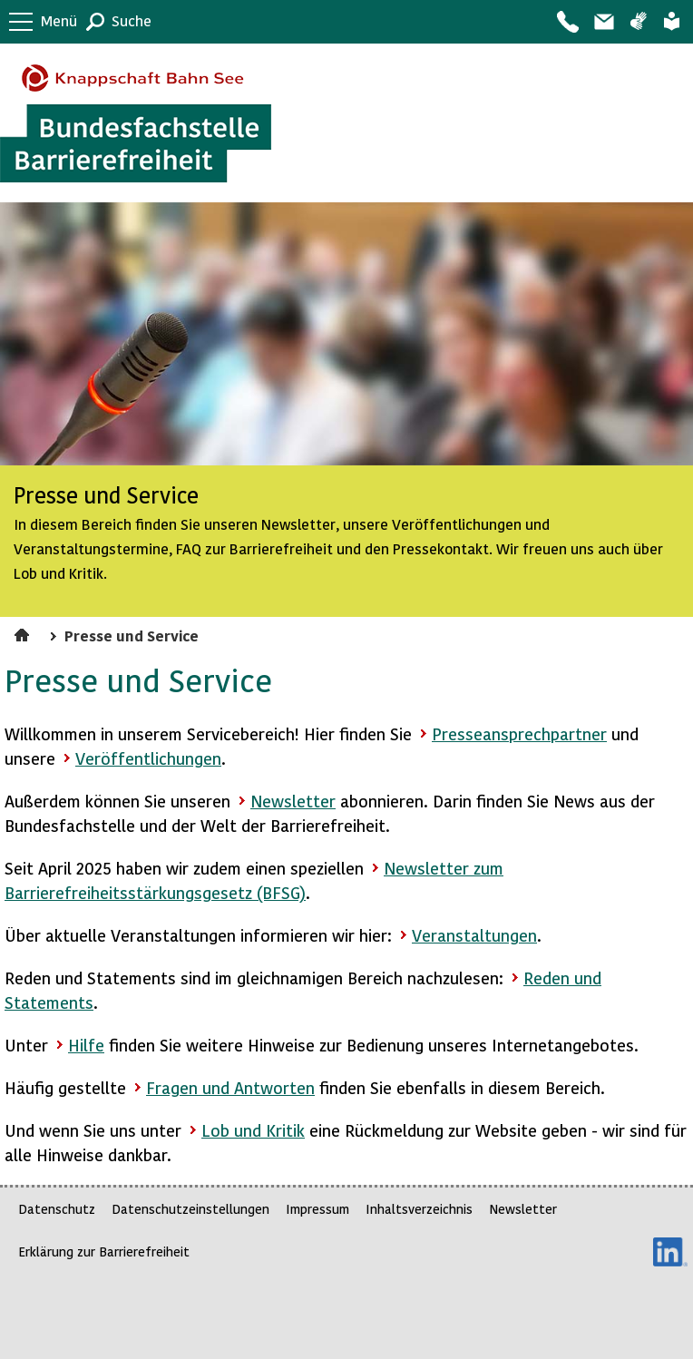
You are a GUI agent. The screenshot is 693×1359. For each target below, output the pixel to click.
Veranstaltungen (474, 934)
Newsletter (293, 800)
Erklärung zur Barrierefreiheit (104, 1251)
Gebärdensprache (638, 22)
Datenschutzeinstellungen (190, 1209)
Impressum (317, 1209)
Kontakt (567, 22)
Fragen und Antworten (230, 1087)
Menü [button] (59, 20)
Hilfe (86, 1044)
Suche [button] (131, 20)
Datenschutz (56, 1209)
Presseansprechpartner (519, 733)
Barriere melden (603, 22)
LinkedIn (670, 1251)
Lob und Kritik (253, 1129)
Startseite (24, 632)
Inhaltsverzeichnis (419, 1209)
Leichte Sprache (671, 22)
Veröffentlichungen (148, 757)
